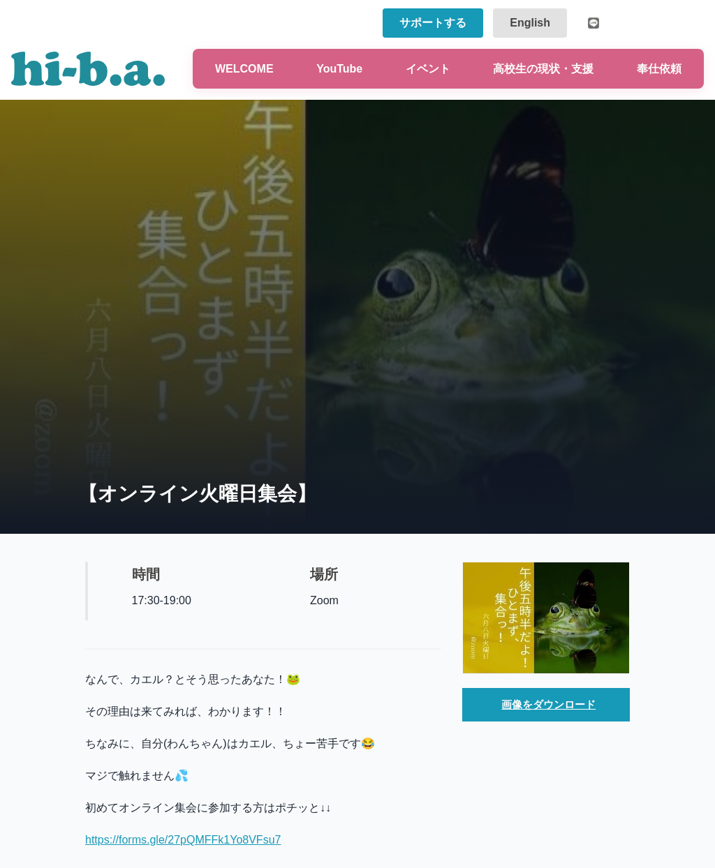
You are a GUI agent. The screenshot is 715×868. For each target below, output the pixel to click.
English (530, 23)
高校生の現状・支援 (543, 69)
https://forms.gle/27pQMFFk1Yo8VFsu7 (183, 840)
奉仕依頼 (659, 69)
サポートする (432, 23)
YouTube (339, 69)
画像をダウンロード (549, 706)
